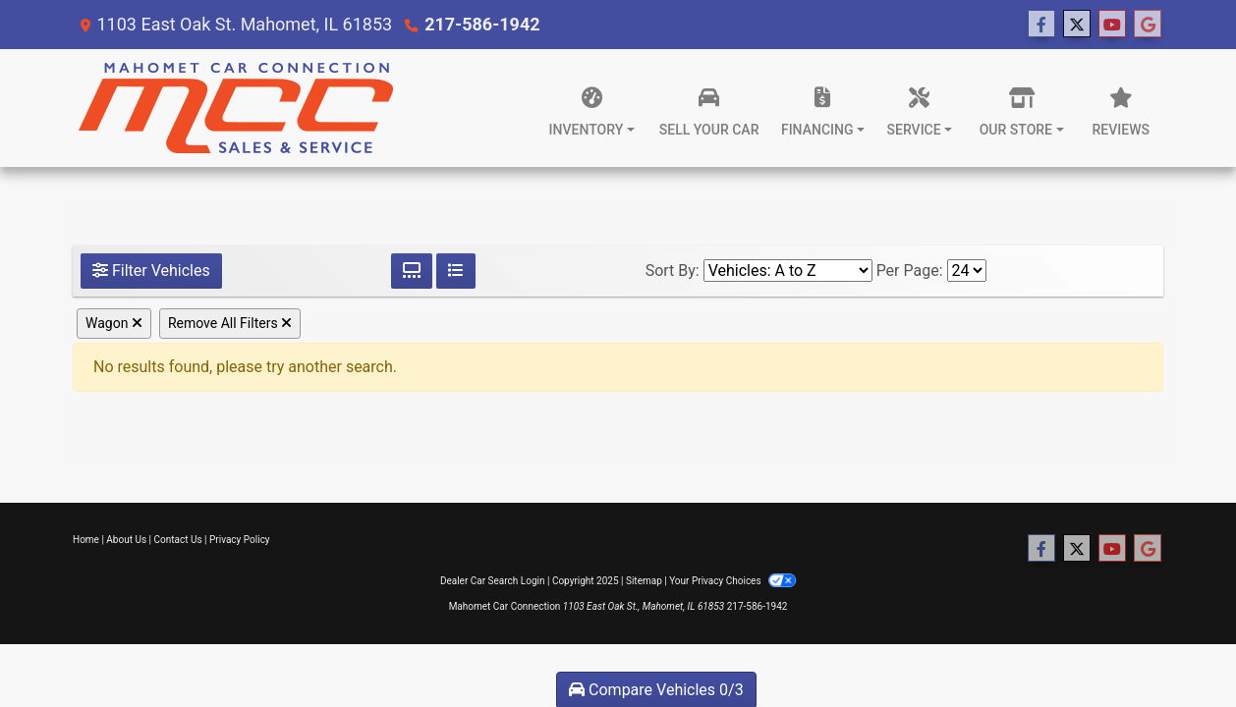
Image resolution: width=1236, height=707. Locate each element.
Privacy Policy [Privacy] (239, 539)
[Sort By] (787, 270)
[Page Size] (966, 270)
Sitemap (644, 580)
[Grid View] (411, 271)
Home (86, 539)
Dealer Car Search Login (492, 580)
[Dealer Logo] (235, 108)
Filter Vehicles (151, 270)
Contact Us (178, 539)
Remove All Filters (230, 323)
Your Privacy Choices (732, 580)
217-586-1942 (481, 24)
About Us (126, 539)
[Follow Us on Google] (1147, 24)
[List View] (456, 271)
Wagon (113, 323)
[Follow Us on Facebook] (1041, 24)
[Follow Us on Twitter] (1077, 24)
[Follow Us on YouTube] (1112, 24)
